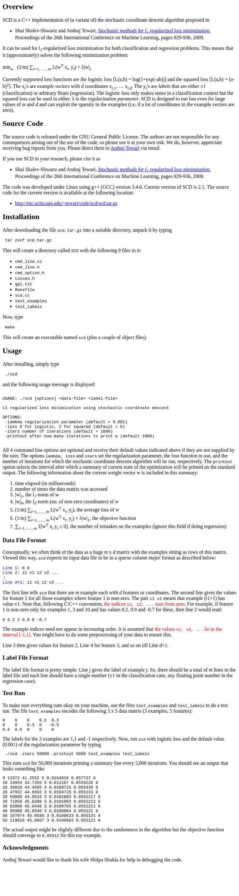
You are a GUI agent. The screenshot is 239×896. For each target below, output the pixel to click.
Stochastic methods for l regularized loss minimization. (154, 30)
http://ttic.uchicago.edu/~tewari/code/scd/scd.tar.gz (66, 203)
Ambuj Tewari (125, 148)
